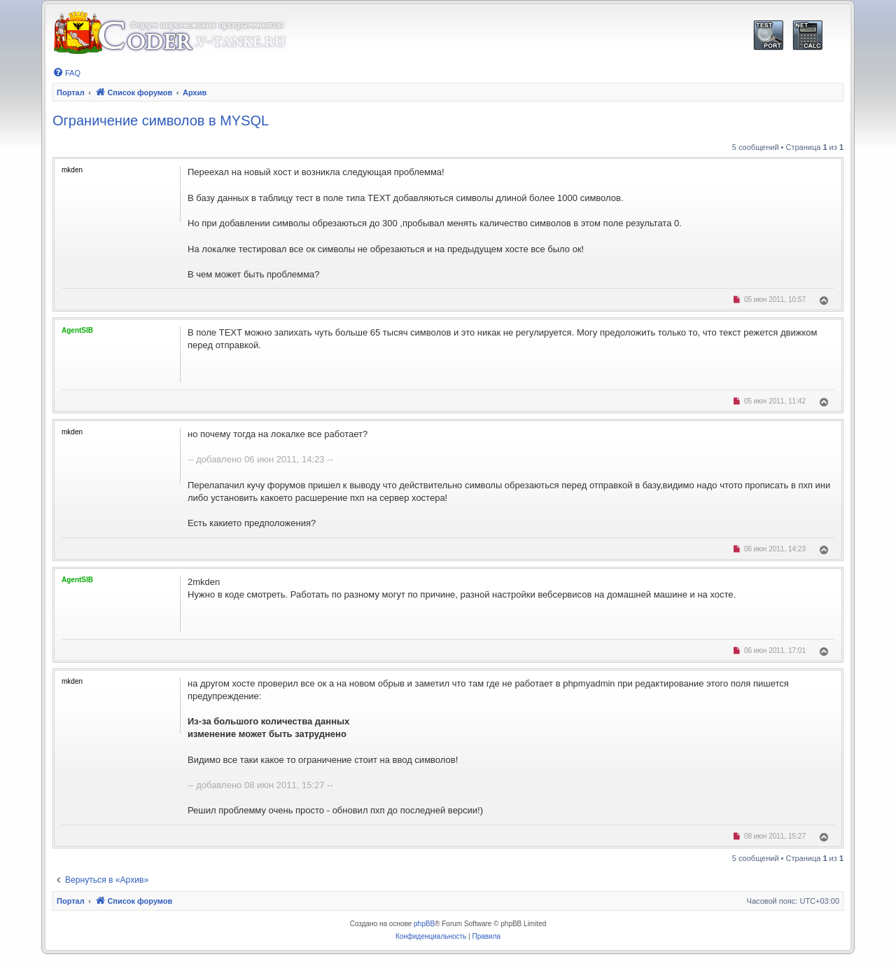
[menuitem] (66, 72)
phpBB (424, 924)
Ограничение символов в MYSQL (160, 120)
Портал (71, 92)
